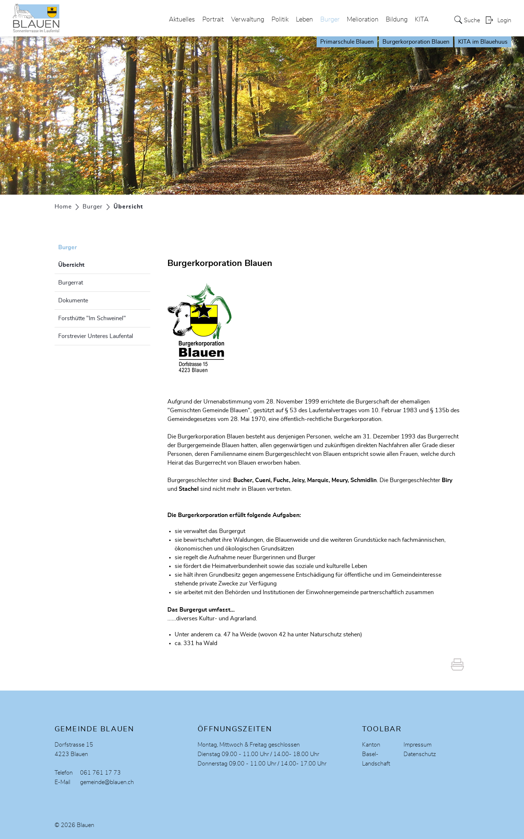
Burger (330, 19)
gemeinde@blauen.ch (107, 782)
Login (504, 20)
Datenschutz (420, 754)
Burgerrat (70, 283)
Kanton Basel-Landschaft (376, 754)
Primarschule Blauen (347, 42)
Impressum (418, 745)
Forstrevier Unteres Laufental (95, 336)
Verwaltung (247, 19)
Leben (304, 19)
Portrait (213, 19)
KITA (422, 19)
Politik (280, 19)
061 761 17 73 (100, 773)
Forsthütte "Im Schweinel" (92, 318)
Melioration (362, 19)
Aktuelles (182, 19)
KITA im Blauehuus (483, 42)
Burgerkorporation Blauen (415, 42)
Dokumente (73, 300)
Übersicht (89, 264)
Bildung (397, 19)
